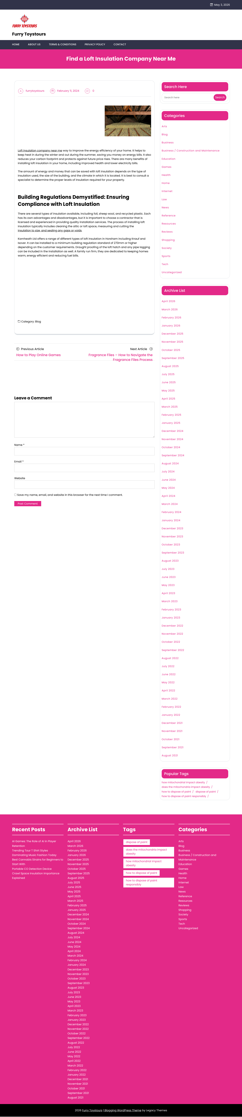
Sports (166, 256)
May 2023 (168, 585)
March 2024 (170, 504)
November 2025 (172, 342)
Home (15, 45)
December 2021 (172, 723)
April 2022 (168, 691)
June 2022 (169, 675)
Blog (38, 322)
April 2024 (168, 496)
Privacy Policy (94, 45)
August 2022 (170, 658)
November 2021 (172, 731)
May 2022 (168, 683)
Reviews (167, 232)
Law (164, 200)
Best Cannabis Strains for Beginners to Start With (37, 862)
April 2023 (168, 593)
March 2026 (170, 310)
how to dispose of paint (176, 792)
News (165, 208)
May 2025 (168, 391)
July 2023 (168, 569)
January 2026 (171, 326)
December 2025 (172, 334)
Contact (118, 45)
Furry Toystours (29, 34)
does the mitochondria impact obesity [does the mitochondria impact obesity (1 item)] (146, 852)
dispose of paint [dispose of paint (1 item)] (136, 842)
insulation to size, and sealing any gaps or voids (50, 231)
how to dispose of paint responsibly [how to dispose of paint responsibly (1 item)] (141, 883)
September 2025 (173, 358)
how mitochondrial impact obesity (183, 783)
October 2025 (171, 350)
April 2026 (168, 301)
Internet (167, 191)
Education (168, 159)
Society (167, 248)
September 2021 (173, 748)
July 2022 (168, 666)
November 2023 (172, 537)
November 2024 (172, 439)
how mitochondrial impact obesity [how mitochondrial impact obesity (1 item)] (144, 864)
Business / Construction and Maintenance (191, 151)
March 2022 (170, 699)
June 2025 (169, 383)
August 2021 (170, 756)
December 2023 (172, 529)
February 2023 (171, 610)
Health (166, 175)
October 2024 (171, 448)
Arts (164, 127)
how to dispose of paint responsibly (184, 796)
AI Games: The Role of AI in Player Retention (34, 844)
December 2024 (172, 431)
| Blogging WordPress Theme (122, 1111)
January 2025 (171, 423)
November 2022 (172, 634)
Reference (169, 216)
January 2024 (171, 521)
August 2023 (170, 561)
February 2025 (171, 415)
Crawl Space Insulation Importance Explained (35, 876)
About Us (34, 45)
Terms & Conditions (62, 45)
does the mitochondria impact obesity (186, 787)
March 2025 (170, 407)
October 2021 (170, 740)
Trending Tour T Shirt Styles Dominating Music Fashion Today (34, 853)
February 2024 (171, 512)
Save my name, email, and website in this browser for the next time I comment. (70, 495)
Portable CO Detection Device (32, 869)
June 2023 (169, 577)
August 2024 (170, 464)
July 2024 (168, 472)
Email (19, 462)
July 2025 (168, 374)
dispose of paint (206, 792)
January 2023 (171, 618)
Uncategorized (172, 272)
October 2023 (171, 545)
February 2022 (171, 707)
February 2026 (171, 318)
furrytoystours (35, 91)
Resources (169, 224)
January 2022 (171, 715)
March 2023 (170, 602)
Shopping (168, 240)
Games (166, 167)
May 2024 (168, 488)
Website (19, 478)
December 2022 (172, 626)
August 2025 (170, 366)
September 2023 (173, 553)
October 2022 (171, 642)
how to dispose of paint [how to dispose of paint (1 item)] (141, 873)
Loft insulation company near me (40, 151)
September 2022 (173, 650)
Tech (165, 264)
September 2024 (173, 456)
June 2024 (169, 480)
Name (19, 445)
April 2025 (168, 399)
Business (168, 143)
